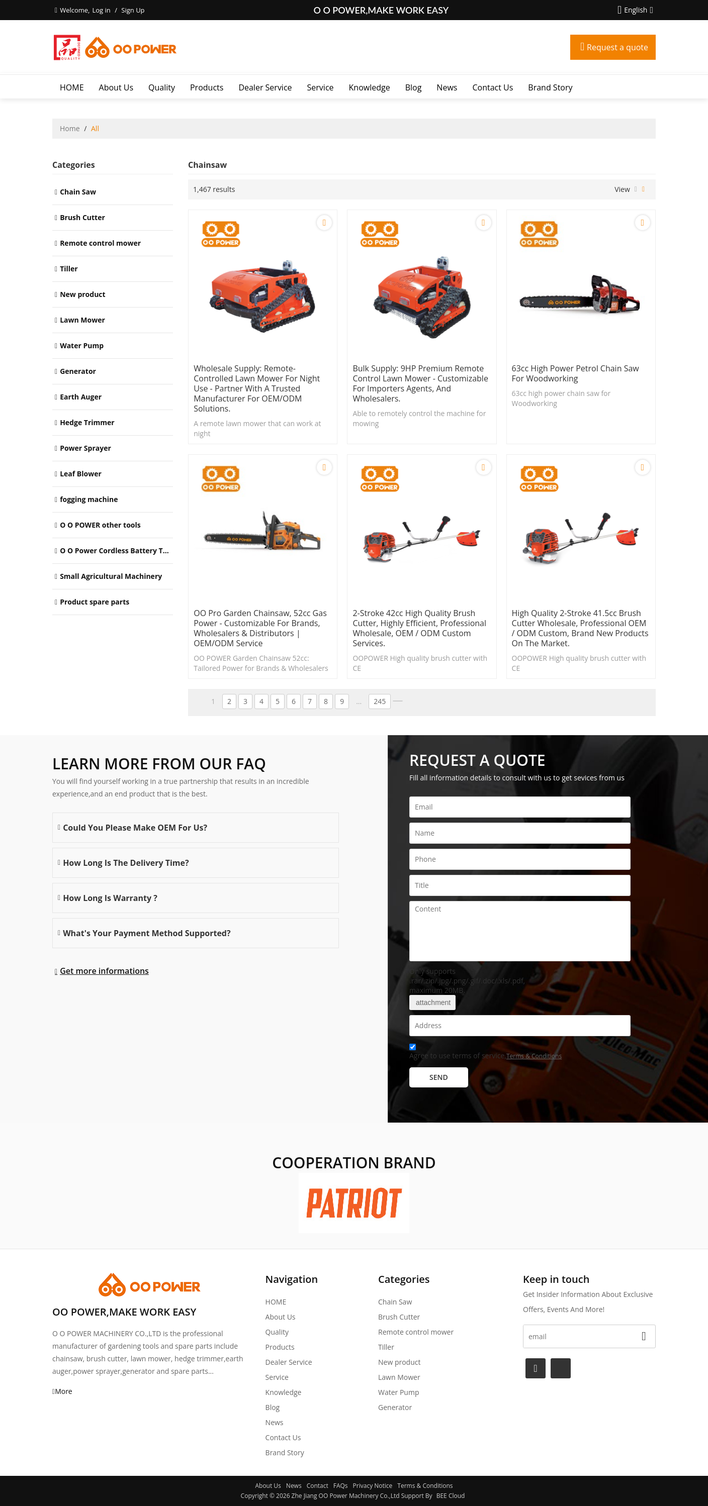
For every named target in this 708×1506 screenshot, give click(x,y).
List (636, 189)
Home (70, 128)
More (63, 1391)
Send (438, 1077)
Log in (101, 10)
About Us (116, 87)
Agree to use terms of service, (485, 1053)
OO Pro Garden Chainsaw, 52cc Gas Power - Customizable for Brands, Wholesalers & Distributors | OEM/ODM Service (260, 628)
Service (320, 87)
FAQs (340, 1485)
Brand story (550, 87)
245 (380, 701)
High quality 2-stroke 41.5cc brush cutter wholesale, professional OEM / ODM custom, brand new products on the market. (580, 628)
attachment (432, 1002)
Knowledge (369, 87)
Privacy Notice (373, 1485)
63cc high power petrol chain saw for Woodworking (575, 373)
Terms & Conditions (534, 1056)
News (446, 87)
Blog (413, 87)
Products (206, 87)
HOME (72, 87)
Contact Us (492, 87)
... (359, 701)
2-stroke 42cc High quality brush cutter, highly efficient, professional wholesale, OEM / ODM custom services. (419, 628)
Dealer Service (265, 87)
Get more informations (104, 970)
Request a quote (617, 47)
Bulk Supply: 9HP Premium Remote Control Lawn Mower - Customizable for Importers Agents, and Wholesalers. (420, 383)
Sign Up (132, 10)
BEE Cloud (450, 1495)
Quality (161, 87)
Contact (317, 1485)
